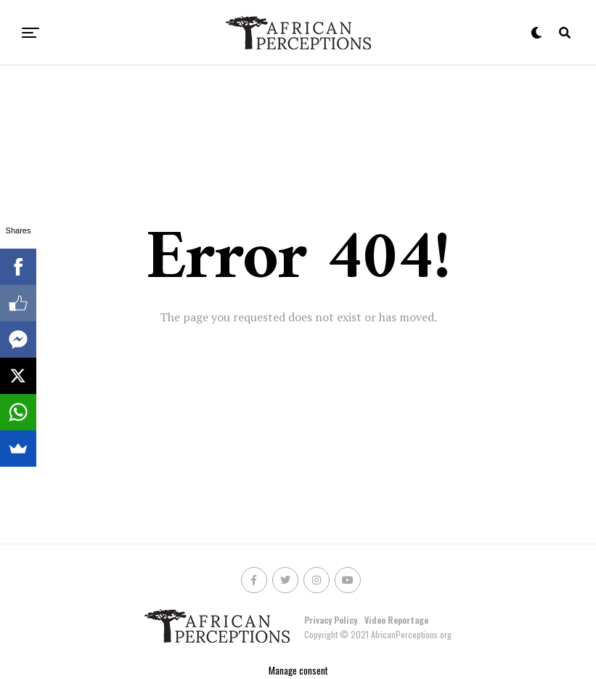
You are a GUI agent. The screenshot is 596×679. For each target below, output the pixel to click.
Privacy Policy (330, 620)
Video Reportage (396, 620)
